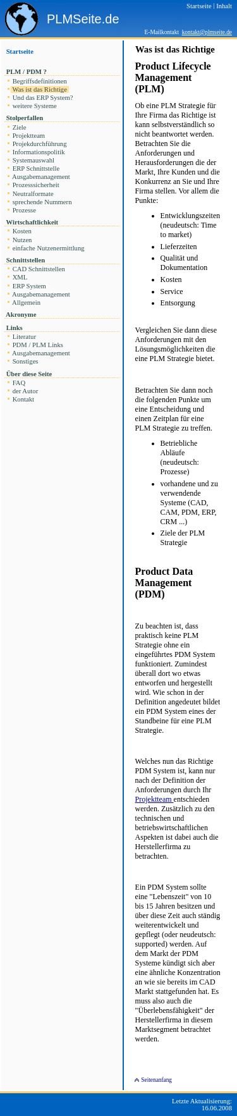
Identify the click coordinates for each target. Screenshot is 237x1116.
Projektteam (29, 135)
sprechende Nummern (42, 202)
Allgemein (26, 302)
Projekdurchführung (39, 143)
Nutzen (22, 239)
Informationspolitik (38, 152)
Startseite (19, 51)
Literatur (24, 336)
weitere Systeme (34, 105)
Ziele (19, 127)
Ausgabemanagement (41, 176)
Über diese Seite (29, 374)
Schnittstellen (25, 260)
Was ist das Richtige (40, 89)
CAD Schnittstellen (39, 269)
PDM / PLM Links (38, 344)
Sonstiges (25, 361)
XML (20, 277)
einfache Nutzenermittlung (48, 248)
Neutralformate (33, 193)
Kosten (22, 231)
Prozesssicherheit (36, 184)
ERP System (29, 286)
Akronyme (21, 314)
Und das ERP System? (43, 97)
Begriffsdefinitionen (40, 81)
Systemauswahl (33, 160)
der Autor (25, 391)
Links (14, 327)
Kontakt (23, 399)
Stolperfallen (24, 117)
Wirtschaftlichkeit (32, 222)
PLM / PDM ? (26, 71)
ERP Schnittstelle (36, 168)
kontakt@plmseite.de (207, 32)
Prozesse (24, 210)
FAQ (19, 382)
